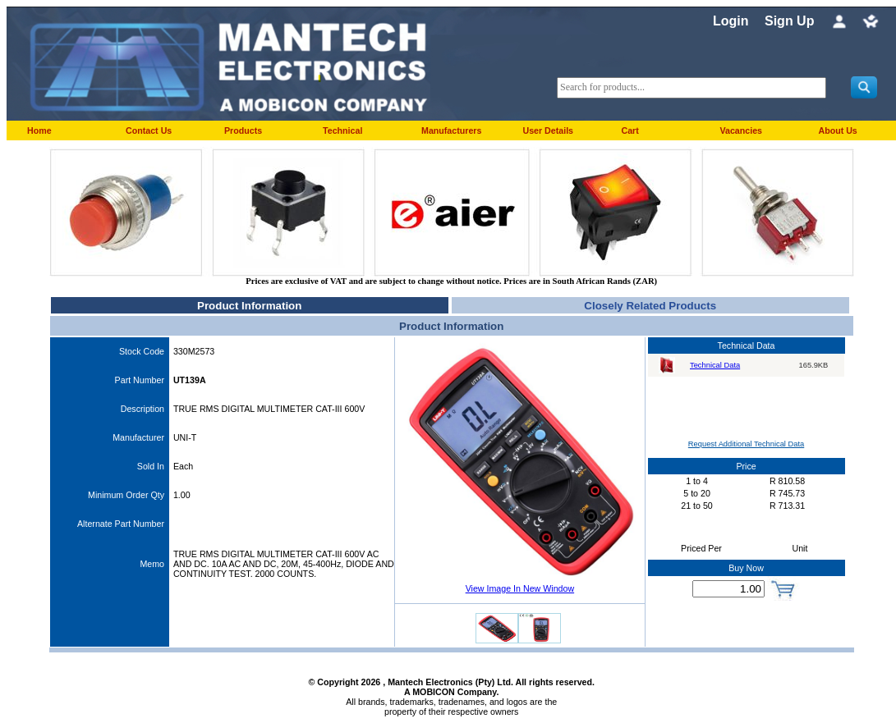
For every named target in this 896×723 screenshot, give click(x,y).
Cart (629, 130)
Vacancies (740, 130)
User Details (547, 130)
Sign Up (789, 21)
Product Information (249, 306)
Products (243, 130)
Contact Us (149, 130)
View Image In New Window (520, 588)
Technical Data (715, 365)
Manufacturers (451, 130)
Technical (342, 130)
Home (39, 130)
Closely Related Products (650, 306)
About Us (837, 130)
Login (731, 21)
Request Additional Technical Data (746, 444)
